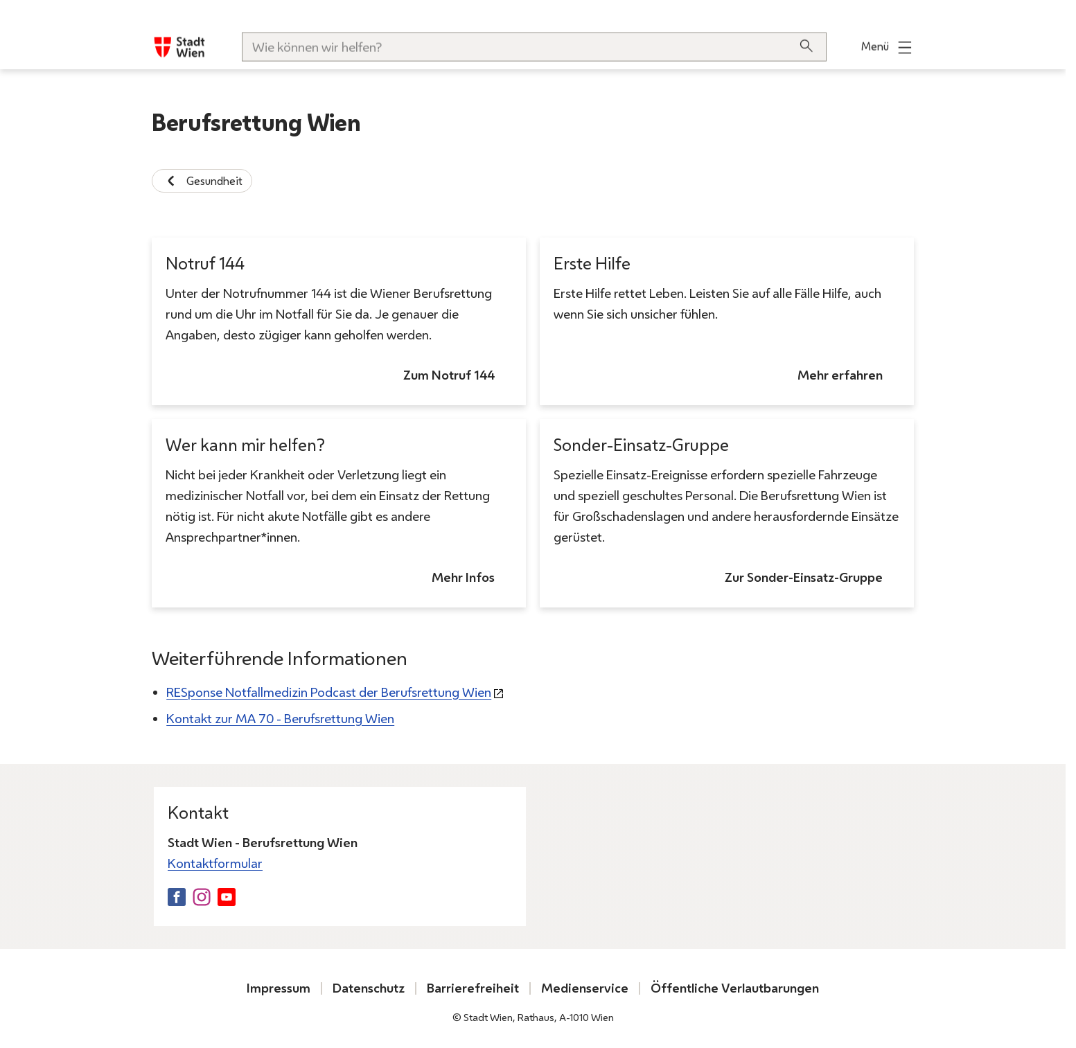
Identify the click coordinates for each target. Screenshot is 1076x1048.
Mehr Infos (463, 578)
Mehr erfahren (840, 375)
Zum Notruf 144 (449, 375)
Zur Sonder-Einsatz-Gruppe (804, 578)
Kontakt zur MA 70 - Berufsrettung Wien (280, 718)
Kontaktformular (215, 863)
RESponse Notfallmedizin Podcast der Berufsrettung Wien (328, 692)
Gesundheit (201, 181)
